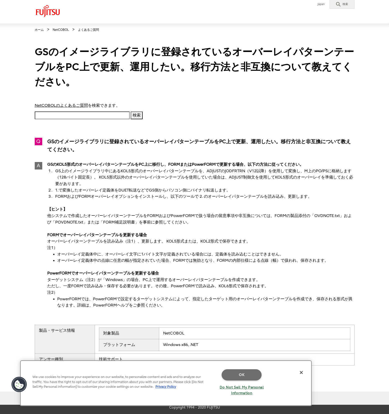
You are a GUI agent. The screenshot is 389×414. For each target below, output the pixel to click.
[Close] (301, 372)
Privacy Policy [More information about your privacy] (165, 386)
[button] (342, 4)
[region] (166, 383)
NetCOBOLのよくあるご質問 (61, 105)
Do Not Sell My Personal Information (242, 390)
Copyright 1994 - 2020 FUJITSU (194, 407)
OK (241, 375)
